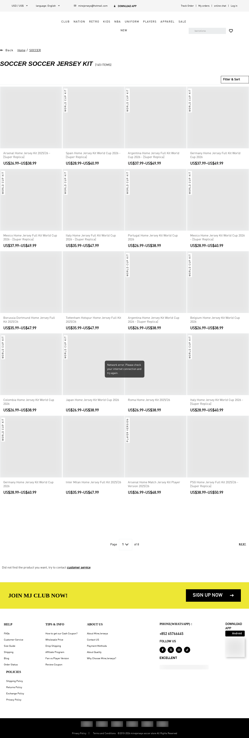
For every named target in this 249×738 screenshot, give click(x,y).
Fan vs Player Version (57, 658)
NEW (126, 30)
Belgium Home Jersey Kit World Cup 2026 (215, 319)
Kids (109, 21)
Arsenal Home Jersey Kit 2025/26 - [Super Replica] (26, 155)
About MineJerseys (97, 633)
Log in (234, 6)
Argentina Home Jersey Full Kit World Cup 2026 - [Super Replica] (153, 155)
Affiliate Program (54, 652)
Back (9, 50)
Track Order (187, 6)
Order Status (11, 664)
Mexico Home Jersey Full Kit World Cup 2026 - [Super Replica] (30, 237)
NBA (120, 21)
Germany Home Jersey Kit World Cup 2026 (28, 484)
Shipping (8, 652)
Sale (115, 30)
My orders (203, 6)
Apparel (170, 21)
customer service (78, 567)
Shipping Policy (14, 681)
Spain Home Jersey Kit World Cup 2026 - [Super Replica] (93, 155)
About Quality (94, 652)
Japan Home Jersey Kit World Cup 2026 (92, 400)
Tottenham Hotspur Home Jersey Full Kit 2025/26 (93, 319)
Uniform (135, 21)
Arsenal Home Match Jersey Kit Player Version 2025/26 (154, 484)
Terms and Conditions (104, 733)
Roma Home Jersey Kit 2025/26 (149, 400)
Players (152, 21)
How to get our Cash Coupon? (61, 633)
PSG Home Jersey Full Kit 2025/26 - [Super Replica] (214, 484)
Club (68, 21)
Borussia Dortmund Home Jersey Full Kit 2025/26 (29, 319)
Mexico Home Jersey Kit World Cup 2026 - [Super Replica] (217, 237)
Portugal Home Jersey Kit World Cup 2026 (153, 237)
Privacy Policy (13, 700)
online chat (220, 6)
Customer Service (13, 640)
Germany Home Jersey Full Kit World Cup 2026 (215, 155)
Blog (6, 658)
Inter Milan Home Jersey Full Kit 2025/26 (93, 482)
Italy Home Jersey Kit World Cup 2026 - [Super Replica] (216, 402)
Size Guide (9, 646)
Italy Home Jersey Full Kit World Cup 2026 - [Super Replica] (91, 237)
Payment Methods (97, 646)
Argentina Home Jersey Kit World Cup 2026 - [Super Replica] (153, 319)
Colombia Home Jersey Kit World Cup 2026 (28, 402)
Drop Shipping (53, 646)
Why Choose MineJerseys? (101, 658)
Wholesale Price (54, 640)
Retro (97, 21)
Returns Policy (14, 687)
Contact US (93, 640)
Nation (82, 21)
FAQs (7, 633)
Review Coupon (53, 664)
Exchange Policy (15, 693)
